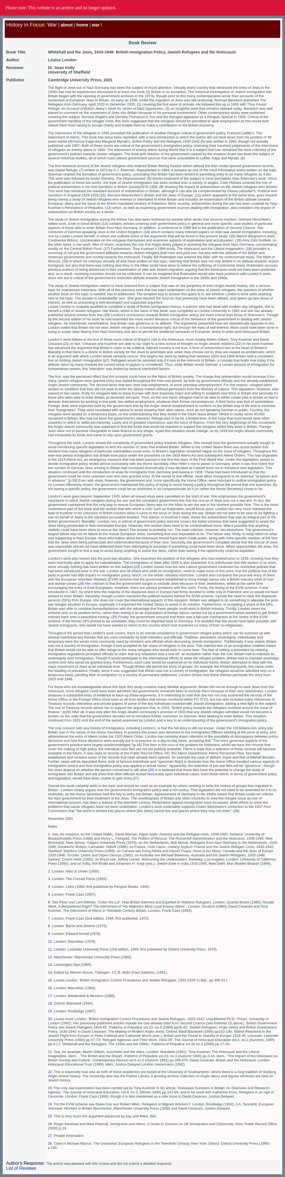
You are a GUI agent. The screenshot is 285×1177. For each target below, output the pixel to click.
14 (147, 232)
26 (151, 770)
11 (198, 195)
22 (238, 344)
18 (249, 249)
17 (107, 249)
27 (136, 778)
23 (137, 567)
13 (105, 223)
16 (238, 240)
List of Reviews (21, 1168)
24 (81, 583)
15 (232, 236)
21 (66, 344)
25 (114, 617)
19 (65, 261)
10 (102, 195)
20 (107, 315)
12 (108, 208)
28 (236, 811)
